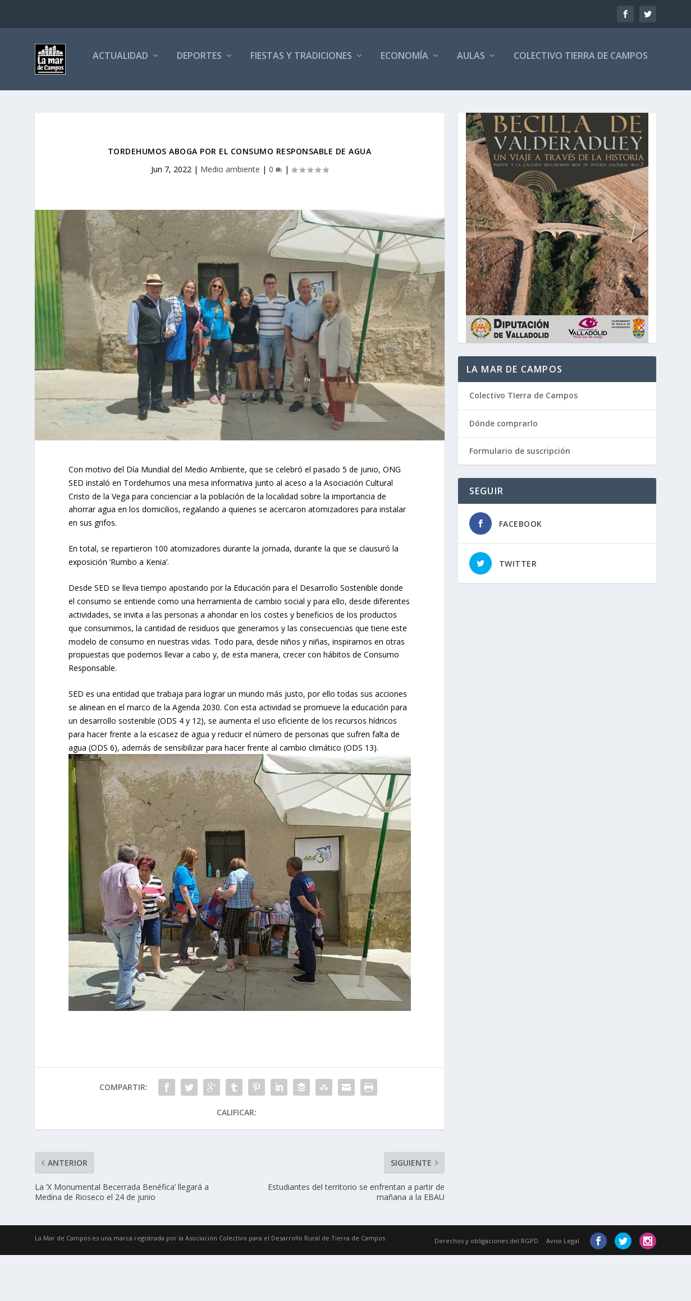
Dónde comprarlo (503, 469)
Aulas (422, 103)
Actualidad (71, 103)
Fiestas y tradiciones (252, 103)
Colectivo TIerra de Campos (523, 441)
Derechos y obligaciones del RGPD (486, 1286)
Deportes (149, 103)
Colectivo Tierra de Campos (531, 103)
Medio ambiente (230, 215)
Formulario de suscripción (519, 496)
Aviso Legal (562, 1286)
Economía (355, 103)
